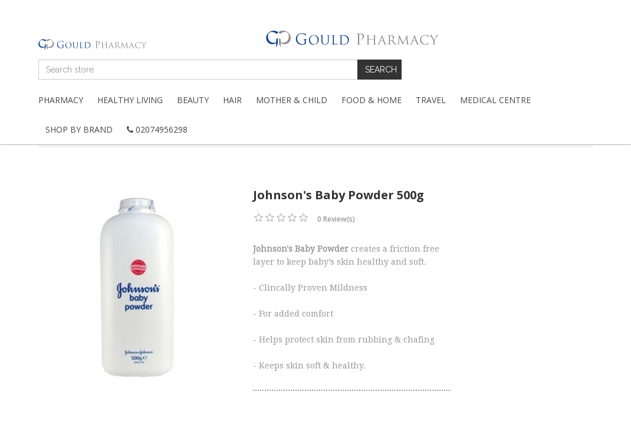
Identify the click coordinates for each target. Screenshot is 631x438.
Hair (232, 100)
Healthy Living (130, 100)
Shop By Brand (79, 129)
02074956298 (157, 129)
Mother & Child (291, 100)
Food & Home (371, 100)
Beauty (193, 100)
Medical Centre (495, 100)
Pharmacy (60, 100)
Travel (431, 100)
